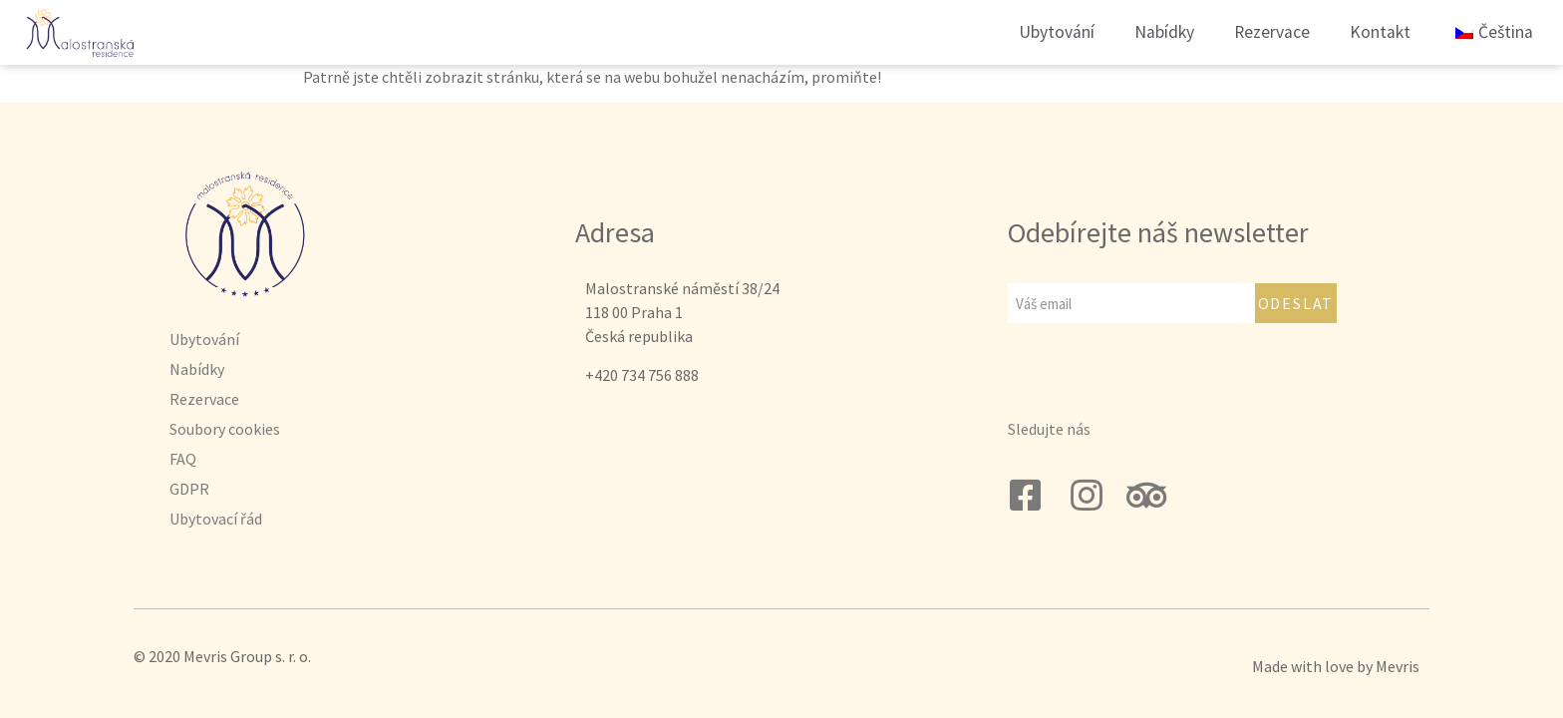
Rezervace (1272, 32)
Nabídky (1164, 32)
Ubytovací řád (215, 519)
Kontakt (1380, 32)
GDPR (189, 489)
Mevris (1397, 666)
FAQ (182, 459)
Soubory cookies (224, 429)
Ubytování (1056, 32)
